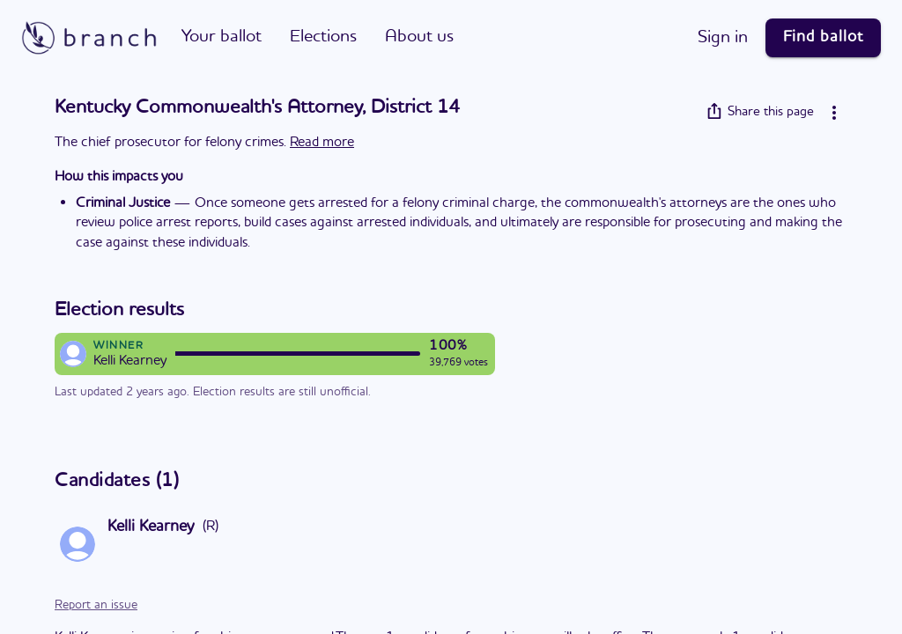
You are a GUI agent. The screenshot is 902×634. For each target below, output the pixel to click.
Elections (323, 37)
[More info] (834, 113)
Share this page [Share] (760, 112)
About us (419, 37)
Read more (322, 143)
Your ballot (221, 37)
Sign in (723, 38)
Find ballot (823, 37)
